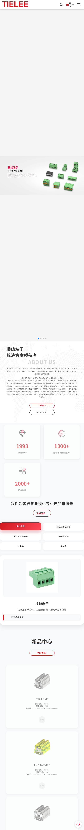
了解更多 (42, 405)
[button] (38, 338)
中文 (70, 5)
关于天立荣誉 (42, 412)
